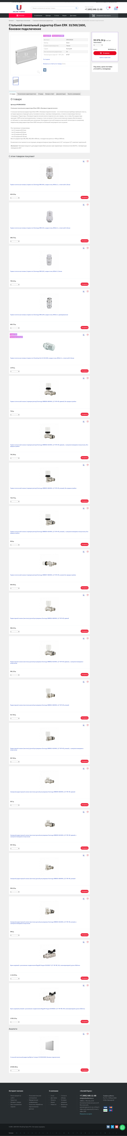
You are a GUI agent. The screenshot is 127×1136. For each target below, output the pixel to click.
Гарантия (14, 1100)
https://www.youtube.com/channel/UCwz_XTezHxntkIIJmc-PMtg (116, 1126)
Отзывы (40, 94)
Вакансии (64, 1104)
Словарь (63, 1107)
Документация (61, 94)
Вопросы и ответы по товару (54, 64)
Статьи (56, 15)
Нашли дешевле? (97, 42)
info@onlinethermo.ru (86, 1098)
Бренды (48, 15)
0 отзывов (46, 59)
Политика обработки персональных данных (36, 1106)
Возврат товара (16, 1102)
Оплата (53, 1100)
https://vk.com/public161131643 (108, 1126)
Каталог (21, 15)
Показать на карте (86, 1114)
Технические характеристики (27, 94)
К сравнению (108, 35)
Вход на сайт (114, 3)
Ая (16, 1133)
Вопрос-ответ (49, 94)
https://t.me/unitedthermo (112, 1126)
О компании (38, 15)
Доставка (73, 15)
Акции (64, 15)
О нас (52, 1096)
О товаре (12, 94)
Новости (53, 1104)
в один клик (105, 57)
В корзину (106, 53)
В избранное (97, 35)
